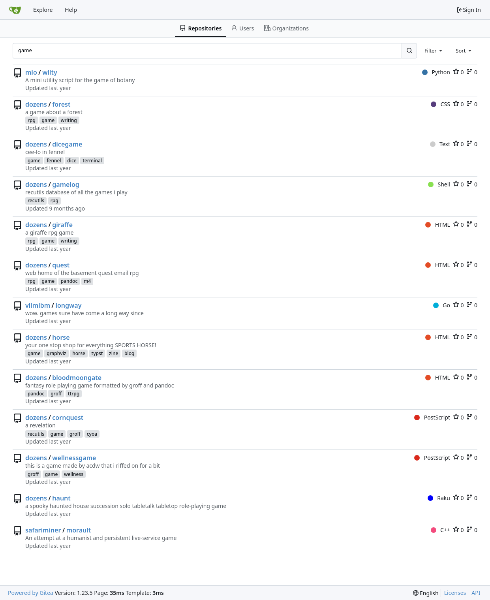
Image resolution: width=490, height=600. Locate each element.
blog (129, 353)
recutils (36, 200)
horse (60, 337)
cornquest (67, 417)
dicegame (67, 144)
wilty (49, 72)
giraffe (62, 225)
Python (436, 72)
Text (440, 144)
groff (56, 393)
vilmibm (37, 305)
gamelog (65, 184)
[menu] (426, 593)
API (475, 592)
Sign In (468, 9)
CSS (440, 104)
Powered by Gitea (30, 592)
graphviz (56, 353)
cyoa (92, 434)
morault (78, 530)
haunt (61, 498)
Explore (43, 9)
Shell (439, 184)
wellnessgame (74, 458)
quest (60, 265)
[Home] (15, 10)
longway (68, 305)
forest (61, 104)
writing (69, 120)
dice (71, 160)
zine (113, 353)
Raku (439, 498)
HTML (437, 224)
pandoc (69, 281)
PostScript (432, 417)
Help (71, 9)
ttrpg (73, 393)
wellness (73, 474)
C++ (440, 530)
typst (97, 353)
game (48, 120)
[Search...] (409, 50)
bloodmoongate (76, 378)
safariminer (43, 530)
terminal (92, 160)
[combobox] (434, 50)
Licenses (455, 592)
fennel (54, 160)
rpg (32, 120)
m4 (87, 281)
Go (441, 305)
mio (31, 72)
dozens (36, 104)
